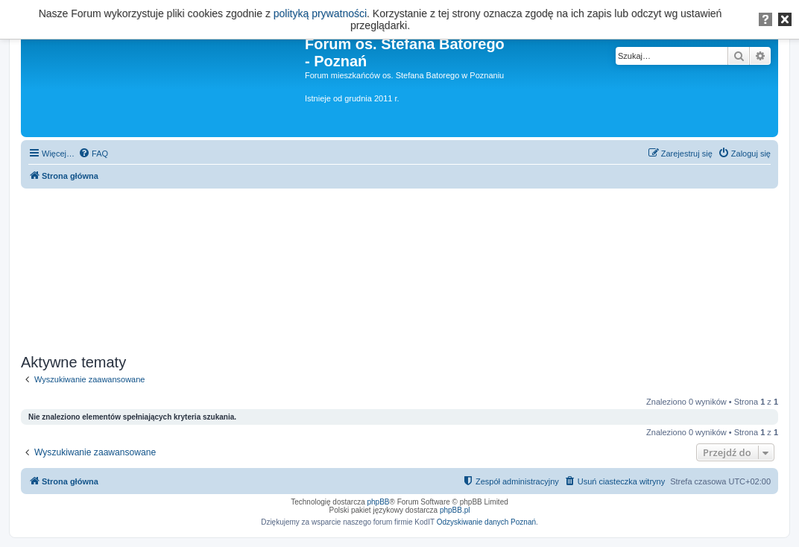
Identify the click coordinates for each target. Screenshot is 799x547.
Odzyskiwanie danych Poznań (486, 522)
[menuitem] (93, 153)
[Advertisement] (399, 266)
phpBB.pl (455, 510)
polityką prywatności (320, 13)
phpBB (378, 502)
